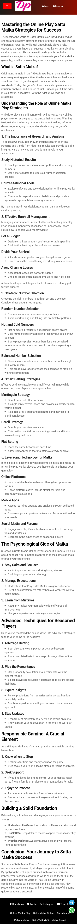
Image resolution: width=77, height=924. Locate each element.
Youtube (63, 904)
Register (58, 6)
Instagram (47, 904)
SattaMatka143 (40, 920)
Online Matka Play (20, 913)
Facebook (17, 904)
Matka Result (59, 920)
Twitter (32, 904)
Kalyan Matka (21, 920)
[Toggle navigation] (7, 6)
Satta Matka (63, 913)
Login (45, 6)
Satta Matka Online (43, 913)
